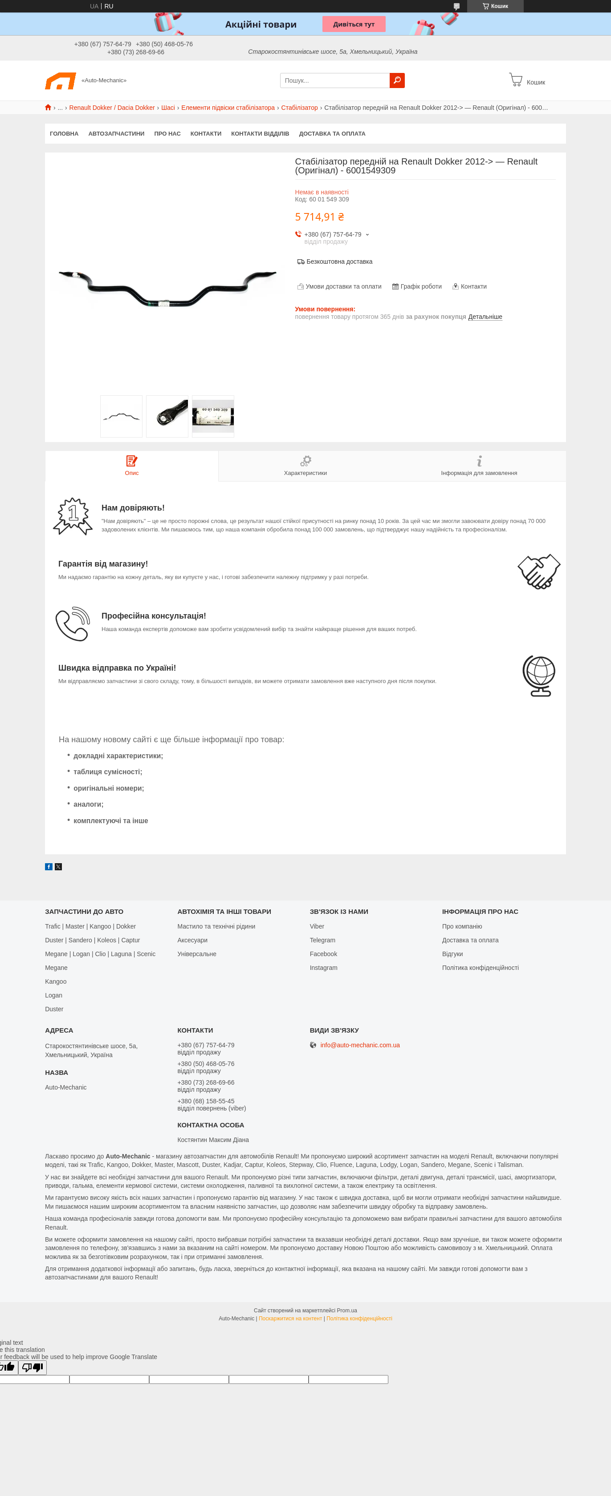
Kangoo (55, 981)
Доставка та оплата (332, 133)
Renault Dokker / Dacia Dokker (112, 107)
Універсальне (196, 953)
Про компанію (462, 926)
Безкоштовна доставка (340, 261)
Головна (64, 133)
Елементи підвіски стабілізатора (228, 107)
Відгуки (452, 953)
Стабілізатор (299, 107)
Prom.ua (347, 1310)
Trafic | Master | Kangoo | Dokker (90, 926)
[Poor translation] (32, 1367)
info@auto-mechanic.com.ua (360, 1045)
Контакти (206, 133)
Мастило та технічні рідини (216, 926)
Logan (53, 995)
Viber (317, 926)
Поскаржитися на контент (290, 1318)
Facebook (323, 953)
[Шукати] (397, 80)
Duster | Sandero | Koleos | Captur (92, 940)
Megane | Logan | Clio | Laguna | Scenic (100, 953)
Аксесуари (192, 940)
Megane (56, 967)
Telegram (323, 940)
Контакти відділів (260, 133)
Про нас (167, 133)
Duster (54, 1009)
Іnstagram (324, 967)
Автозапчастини (116, 133)
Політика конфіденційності (480, 967)
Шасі (168, 107)
